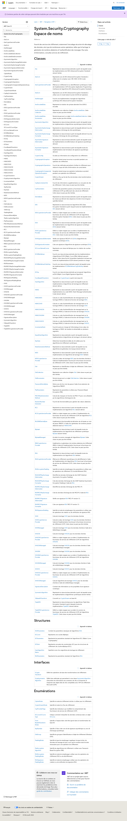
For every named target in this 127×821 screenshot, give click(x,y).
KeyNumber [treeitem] (7, 187)
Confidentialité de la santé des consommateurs (89, 812)
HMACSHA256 (39, 309)
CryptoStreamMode (41, 705)
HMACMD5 (38, 298)
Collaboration (56, 812)
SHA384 (86, 317)
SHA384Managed (40, 563)
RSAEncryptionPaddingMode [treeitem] (13, 255)
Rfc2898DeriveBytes (41, 421)
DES (36, 205)
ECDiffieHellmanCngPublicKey (74, 266)
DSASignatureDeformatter (43, 239)
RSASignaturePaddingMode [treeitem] (12, 280)
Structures (102, 28)
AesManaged (39, 99)
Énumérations (103, 33)
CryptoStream (39, 177)
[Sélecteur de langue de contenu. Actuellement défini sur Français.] (6, 807)
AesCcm (37, 77)
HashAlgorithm (39, 282)
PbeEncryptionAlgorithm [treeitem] (11, 218)
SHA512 (86, 323)
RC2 (36, 407)
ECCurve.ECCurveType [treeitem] (10, 127)
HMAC (37, 290)
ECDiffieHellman (40, 254)
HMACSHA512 (39, 321)
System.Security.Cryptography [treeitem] (13, 34)
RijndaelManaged (40, 437)
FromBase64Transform (42, 278)
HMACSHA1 (38, 303)
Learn (36, 22)
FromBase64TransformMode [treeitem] (12, 150)
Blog (47, 812)
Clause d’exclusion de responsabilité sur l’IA (15, 812)
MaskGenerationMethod (42, 347)
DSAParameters (40, 631)
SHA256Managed (40, 545)
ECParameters (39, 638)
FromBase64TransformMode (40, 723)
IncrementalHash (40, 327)
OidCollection (39, 372)
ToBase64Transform (41, 598)
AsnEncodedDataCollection (79, 116)
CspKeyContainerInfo (41, 183)
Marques (16, 815)
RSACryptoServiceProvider (43, 459)
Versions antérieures (37, 812)
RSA (36, 453)
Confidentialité (67, 812)
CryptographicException (42, 159)
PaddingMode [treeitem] (8, 212)
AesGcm (37, 93)
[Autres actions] (91, 22)
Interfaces (102, 31)
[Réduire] (26, 22)
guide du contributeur (44, 791)
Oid (36, 366)
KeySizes (37, 341)
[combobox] (15, 26)
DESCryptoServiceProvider (43, 213)
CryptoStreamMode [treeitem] (10, 90)
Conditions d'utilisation (114, 812)
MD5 (85, 300)
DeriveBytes (38, 197)
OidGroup (38, 734)
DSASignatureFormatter (42, 244)
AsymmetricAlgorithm (41, 122)
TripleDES (38, 602)
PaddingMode (39, 740)
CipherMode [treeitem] (8, 73)
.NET (41, 22)
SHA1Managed (39, 528)
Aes (36, 69)
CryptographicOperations (43, 165)
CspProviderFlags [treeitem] (9, 99)
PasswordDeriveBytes (41, 384)
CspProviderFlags (40, 709)
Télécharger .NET (118, 8)
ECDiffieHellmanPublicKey (43, 264)
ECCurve (37, 635)
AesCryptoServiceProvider (43, 85)
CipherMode (39, 701)
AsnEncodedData (40, 104)
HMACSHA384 (39, 315)
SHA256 (86, 311)
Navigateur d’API (49, 22)
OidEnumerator (39, 378)
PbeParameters (39, 390)
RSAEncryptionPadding (42, 469)
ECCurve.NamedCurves (42, 248)
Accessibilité (6, 815)
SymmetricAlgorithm (41, 592)
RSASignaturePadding (41, 510)
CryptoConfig (39, 156)
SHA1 (85, 306)
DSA (36, 223)
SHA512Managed (40, 581)
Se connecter (121, 2)
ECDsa (37, 272)
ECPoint (37, 644)
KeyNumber (38, 728)
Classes (101, 26)
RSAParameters (39, 656)
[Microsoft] (3, 2)
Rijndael (37, 429)
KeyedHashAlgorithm (41, 335)
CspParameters (39, 189)
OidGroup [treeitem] (7, 210)
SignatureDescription (41, 586)
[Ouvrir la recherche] (114, 2)
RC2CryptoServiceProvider (43, 413)
